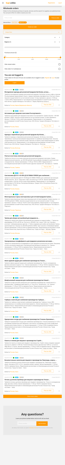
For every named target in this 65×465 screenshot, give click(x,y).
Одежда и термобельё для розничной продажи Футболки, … (25, 134)
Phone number (23, 423)
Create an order (32, 27)
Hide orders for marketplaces (32, 69)
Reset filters (14, 22)
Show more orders (32, 396)
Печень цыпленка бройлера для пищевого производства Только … (27, 379)
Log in (60, 3)
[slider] (4, 57)
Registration (51, 3)
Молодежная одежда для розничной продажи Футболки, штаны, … (27, 92)
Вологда (17, 148)
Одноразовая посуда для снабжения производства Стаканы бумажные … (30, 319)
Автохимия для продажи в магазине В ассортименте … (23, 113)
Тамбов (17, 167)
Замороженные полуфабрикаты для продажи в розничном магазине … (29, 241)
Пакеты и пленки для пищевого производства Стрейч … (24, 340)
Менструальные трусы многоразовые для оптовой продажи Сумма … (28, 197)
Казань (17, 189)
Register (47, 78)
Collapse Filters (32, 32)
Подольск (18, 210)
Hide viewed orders (32, 64)
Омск (16, 253)
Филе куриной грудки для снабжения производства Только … (25, 261)
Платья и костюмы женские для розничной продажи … (23, 156)
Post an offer (47, 104)
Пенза (17, 126)
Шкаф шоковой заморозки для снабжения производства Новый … (27, 280)
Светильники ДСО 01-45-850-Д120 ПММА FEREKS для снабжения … (28, 175)
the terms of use (33, 427)
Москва (17, 233)
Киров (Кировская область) (23, 105)
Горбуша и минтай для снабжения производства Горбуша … (25, 300)
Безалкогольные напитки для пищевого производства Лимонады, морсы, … (31, 360)
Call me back (42, 423)
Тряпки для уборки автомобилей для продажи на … (22, 218)
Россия (12, 105)
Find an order (8, 18)
